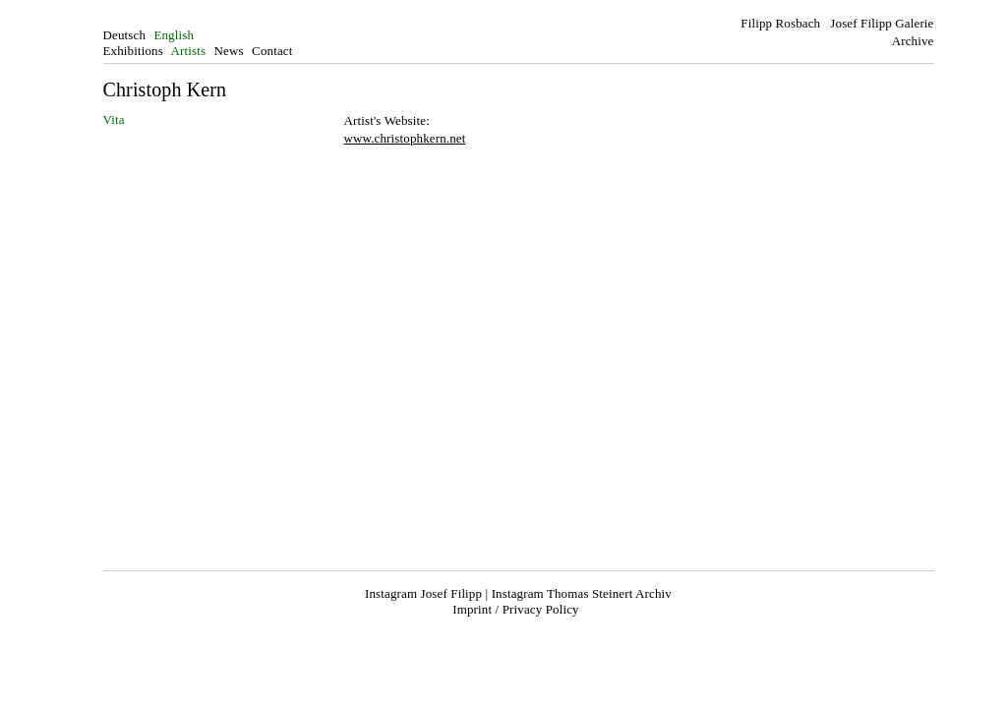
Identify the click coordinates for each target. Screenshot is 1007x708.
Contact (272, 50)
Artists (189, 50)
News (229, 50)
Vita (114, 119)
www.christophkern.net (405, 138)
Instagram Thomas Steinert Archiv (582, 593)
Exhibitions (133, 50)
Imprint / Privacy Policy (515, 609)
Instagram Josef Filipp (423, 593)
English (173, 35)
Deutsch (125, 35)
